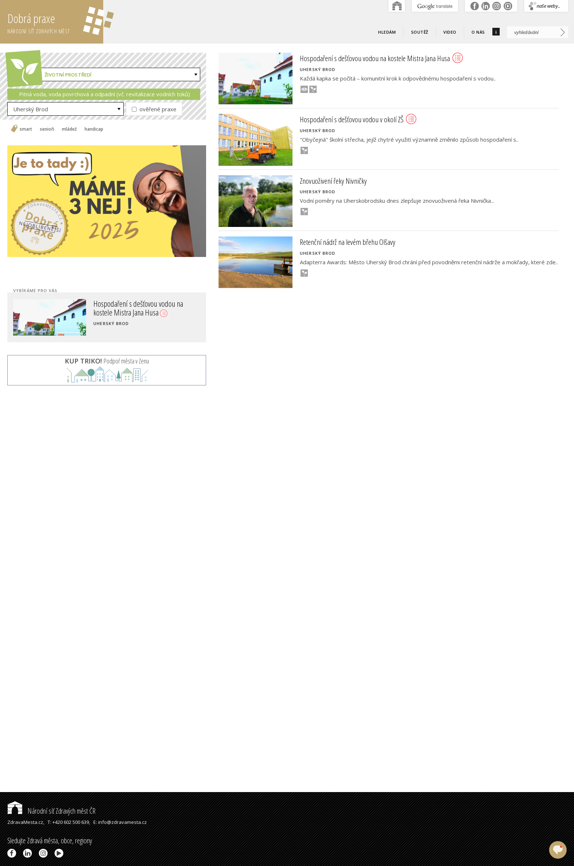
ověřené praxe (154, 109)
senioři (47, 129)
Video (449, 32)
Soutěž (419, 32)
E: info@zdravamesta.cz (120, 822)
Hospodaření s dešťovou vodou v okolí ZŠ (358, 119)
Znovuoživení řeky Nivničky (333, 181)
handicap (94, 129)
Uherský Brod (30, 109)
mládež (69, 129)
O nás (478, 32)
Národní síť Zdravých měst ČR (51, 811)
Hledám (387, 32)
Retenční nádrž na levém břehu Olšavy (347, 242)
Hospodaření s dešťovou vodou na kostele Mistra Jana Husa (138, 308)
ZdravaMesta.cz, (25, 822)
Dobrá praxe (55, 22)
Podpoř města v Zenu (107, 361)
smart (26, 129)
